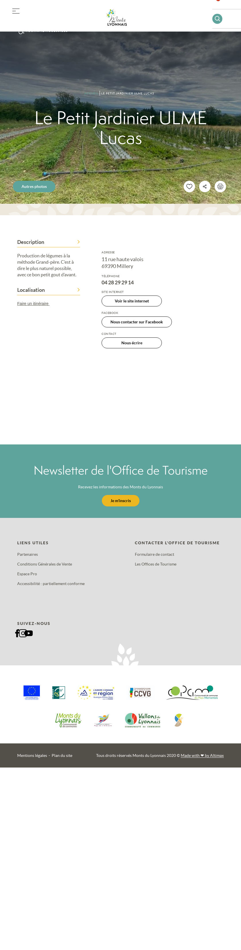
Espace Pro (27, 574)
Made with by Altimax (202, 755)
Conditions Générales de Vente (44, 564)
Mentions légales (32, 755)
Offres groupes (45, 20)
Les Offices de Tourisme (155, 564)
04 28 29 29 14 (118, 282)
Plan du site (62, 755)
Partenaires (27, 554)
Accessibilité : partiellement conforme (51, 583)
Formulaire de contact (154, 554)
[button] (16, 10)
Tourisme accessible (47, 30)
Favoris (222, 7)
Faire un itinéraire (36, 303)
